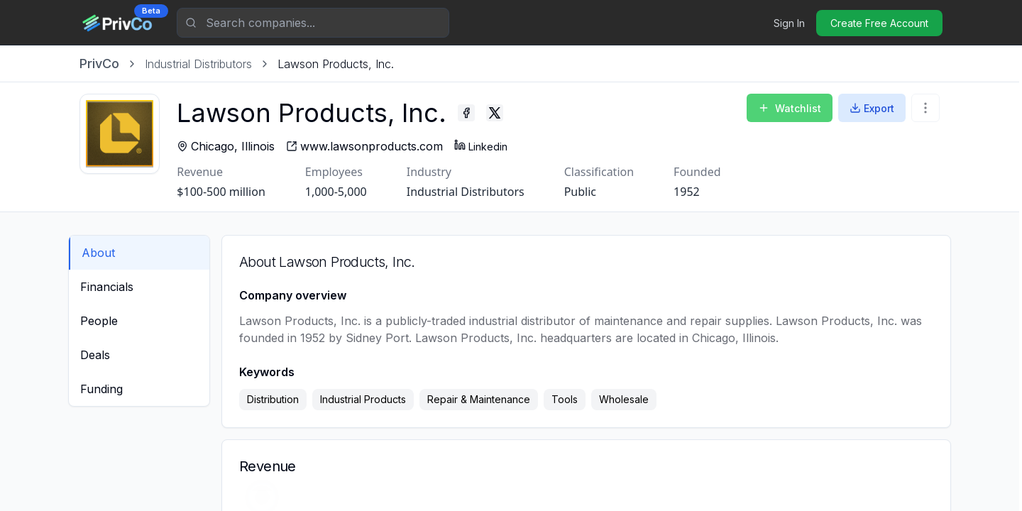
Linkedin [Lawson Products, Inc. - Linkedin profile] (491, 146)
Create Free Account (879, 23)
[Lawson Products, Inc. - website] (375, 146)
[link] (336, 63)
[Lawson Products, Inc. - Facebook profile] (476, 112)
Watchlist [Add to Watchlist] (789, 108)
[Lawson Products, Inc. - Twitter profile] (505, 112)
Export (872, 108)
